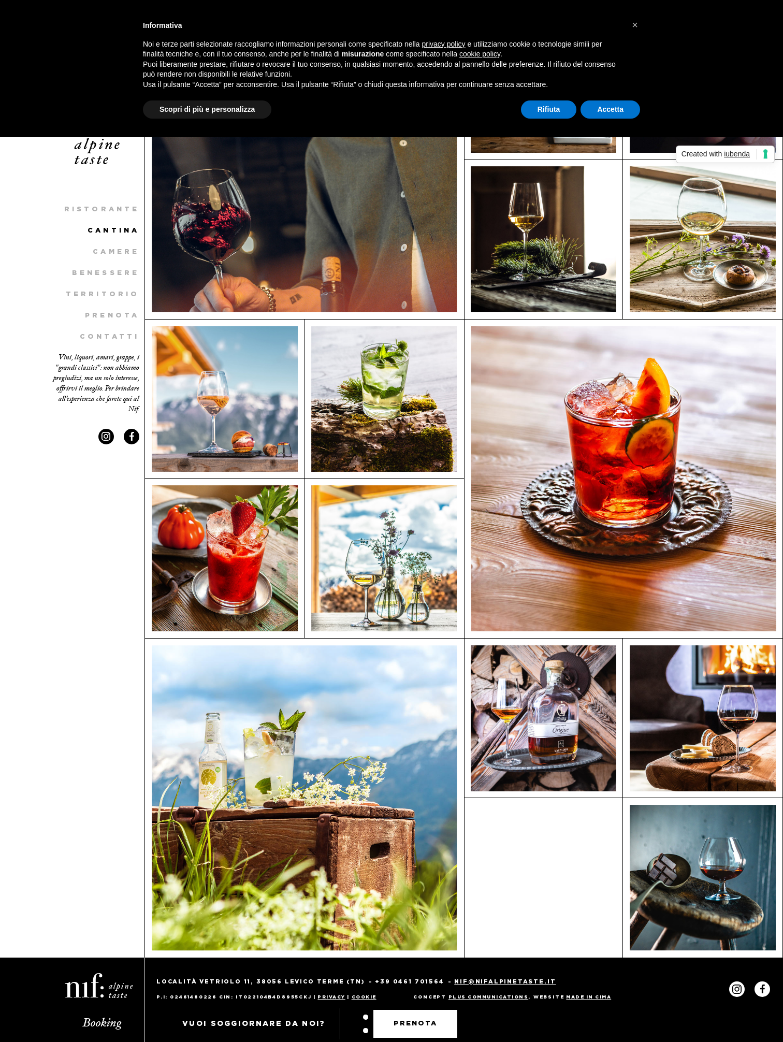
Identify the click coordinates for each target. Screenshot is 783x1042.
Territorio (102, 294)
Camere (116, 252)
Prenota (112, 315)
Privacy (331, 997)
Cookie (364, 997)
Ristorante (101, 209)
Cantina (113, 230)
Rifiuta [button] (549, 109)
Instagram (106, 436)
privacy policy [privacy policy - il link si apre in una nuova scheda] (444, 44)
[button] (635, 25)
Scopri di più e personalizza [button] (207, 109)
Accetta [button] (610, 109)
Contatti (109, 337)
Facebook (131, 436)
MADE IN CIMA (588, 997)
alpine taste (98, 153)
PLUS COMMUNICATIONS (488, 997)
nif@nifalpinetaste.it (505, 982)
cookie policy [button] (479, 54)
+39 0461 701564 (409, 982)
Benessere (105, 273)
